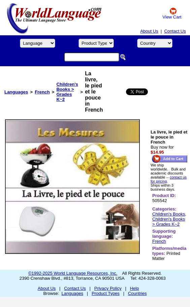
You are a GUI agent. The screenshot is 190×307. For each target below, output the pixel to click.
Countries (137, 293)
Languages (16, 91)
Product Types (106, 293)
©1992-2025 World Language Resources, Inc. (72, 273)
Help (134, 288)
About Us (149, 31)
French (42, 91)
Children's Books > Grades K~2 (67, 92)
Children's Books (168, 214)
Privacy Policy (108, 288)
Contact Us (175, 31)
